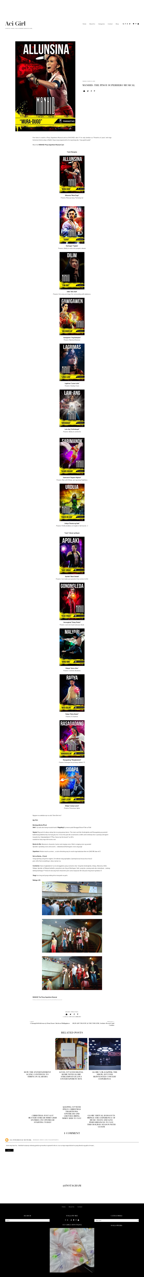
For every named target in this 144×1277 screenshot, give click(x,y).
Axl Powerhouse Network (20, 1134)
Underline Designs (24, 1275)
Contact (110, 24)
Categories (101, 24)
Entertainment (75, 1016)
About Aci (92, 24)
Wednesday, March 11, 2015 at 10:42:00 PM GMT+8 (45, 1134)
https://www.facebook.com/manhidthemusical (47, 999)
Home (84, 24)
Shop (117, 24)
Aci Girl (15, 23)
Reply (9, 1144)
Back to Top (136, 1275)
